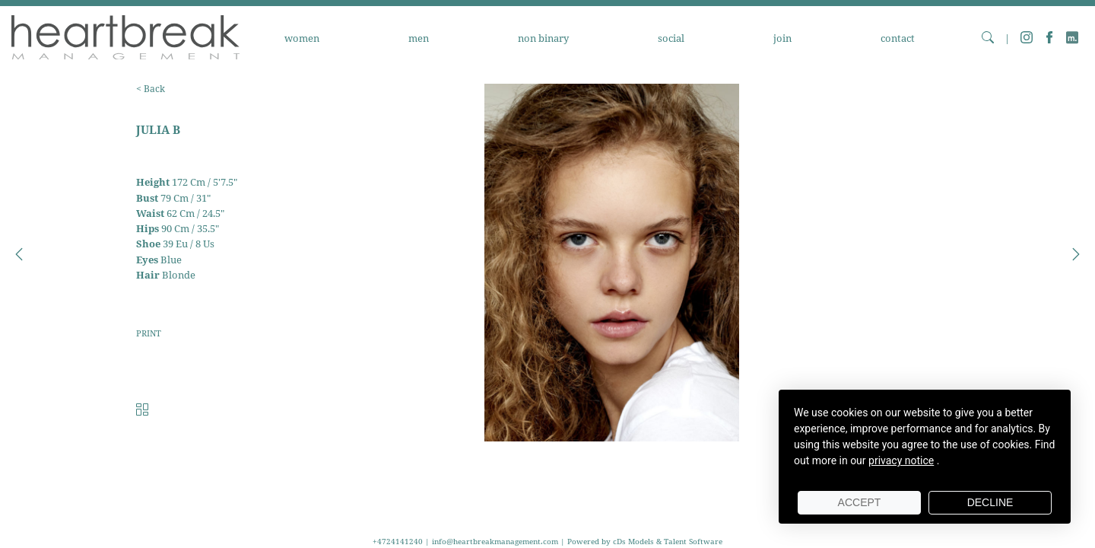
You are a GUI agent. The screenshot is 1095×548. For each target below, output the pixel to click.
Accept (859, 502)
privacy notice (901, 460)
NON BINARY (543, 38)
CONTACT (898, 38)
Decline (990, 502)
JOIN (782, 38)
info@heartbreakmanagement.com (495, 541)
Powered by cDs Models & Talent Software (644, 541)
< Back (150, 88)
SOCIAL (671, 38)
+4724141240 (399, 541)
